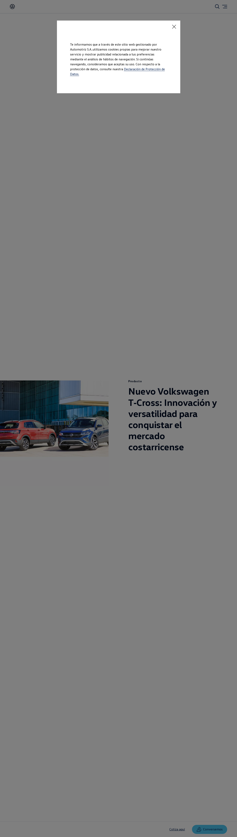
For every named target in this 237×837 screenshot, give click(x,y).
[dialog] (118, 418)
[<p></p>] (174, 27)
